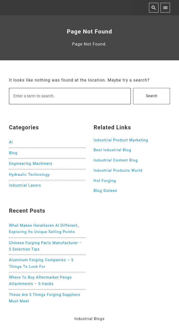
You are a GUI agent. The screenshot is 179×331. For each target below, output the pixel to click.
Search (151, 96)
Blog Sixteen (105, 191)
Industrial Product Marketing (121, 140)
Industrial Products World (118, 170)
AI (11, 142)
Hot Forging (105, 181)
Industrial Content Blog (116, 160)
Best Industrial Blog (112, 150)
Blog (13, 153)
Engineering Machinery (30, 164)
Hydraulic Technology (29, 175)
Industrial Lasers (25, 185)
